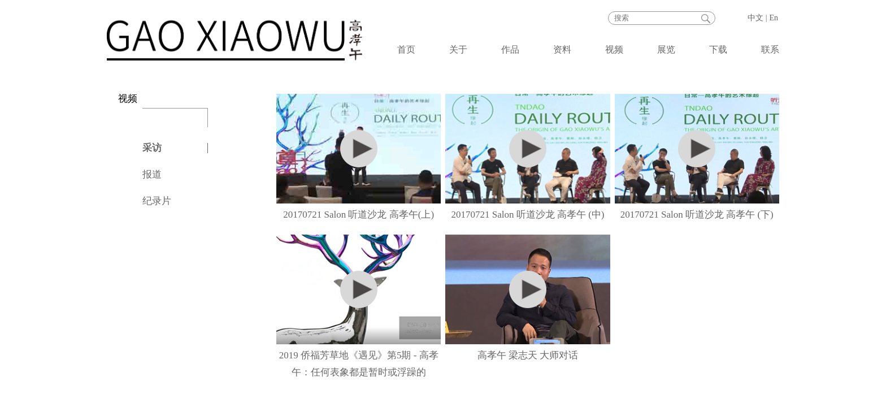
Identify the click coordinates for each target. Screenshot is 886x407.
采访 (152, 147)
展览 (666, 49)
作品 (510, 49)
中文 (755, 18)
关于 (458, 49)
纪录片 (156, 201)
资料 (562, 49)
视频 (614, 49)
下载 (718, 49)
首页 (406, 49)
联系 (770, 49)
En (773, 18)
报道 (152, 174)
